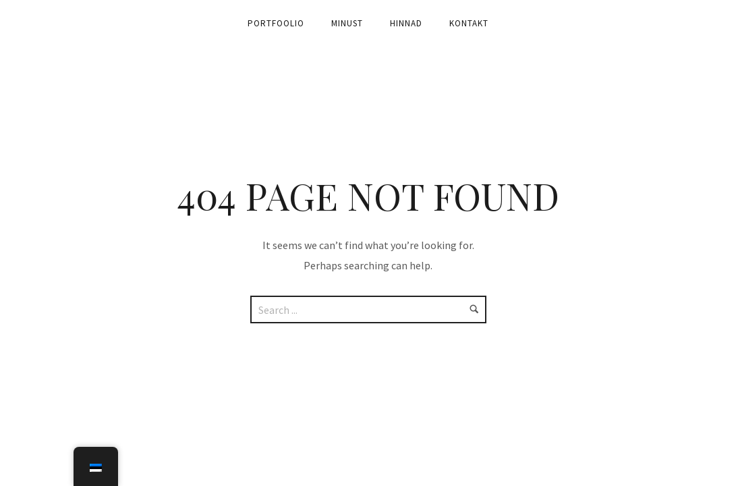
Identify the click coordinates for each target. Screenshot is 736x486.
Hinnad (406, 23)
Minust (347, 23)
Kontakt (468, 23)
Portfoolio (276, 23)
